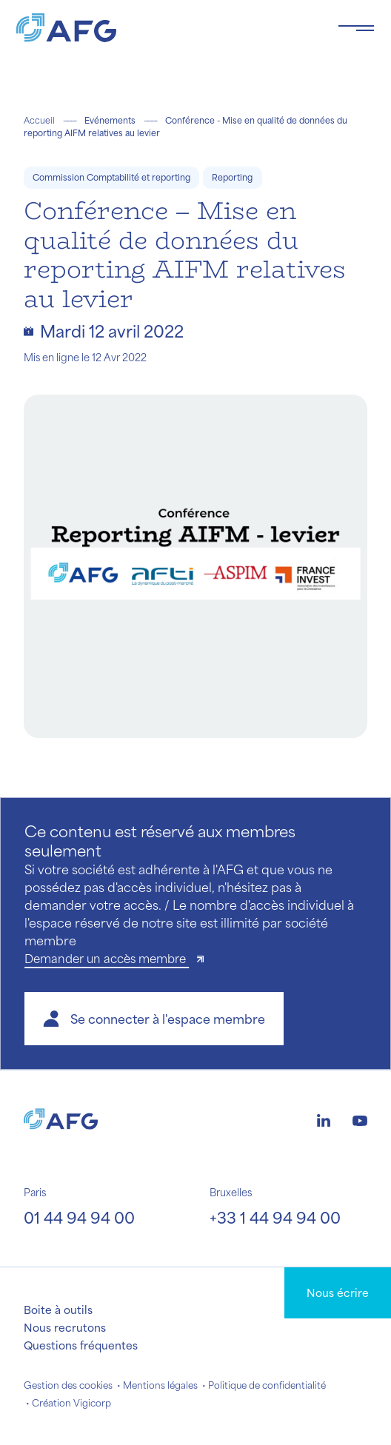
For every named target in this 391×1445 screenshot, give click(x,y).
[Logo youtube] (359, 1118)
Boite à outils (58, 1309)
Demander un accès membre (106, 958)
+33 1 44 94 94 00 (275, 1217)
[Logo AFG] (165, 27)
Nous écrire (338, 1292)
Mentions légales (160, 1385)
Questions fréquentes (81, 1345)
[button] (154, 1018)
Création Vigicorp (71, 1403)
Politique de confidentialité (267, 1385)
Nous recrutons (65, 1327)
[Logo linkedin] (323, 1118)
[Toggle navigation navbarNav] (356, 28)
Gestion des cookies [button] (68, 1385)
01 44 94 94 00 (79, 1217)
